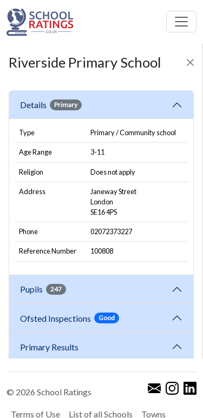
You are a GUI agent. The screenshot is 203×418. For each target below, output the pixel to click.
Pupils (43, 289)
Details (51, 104)
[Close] (190, 62)
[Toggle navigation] (181, 21)
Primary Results (49, 347)
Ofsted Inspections (69, 318)
